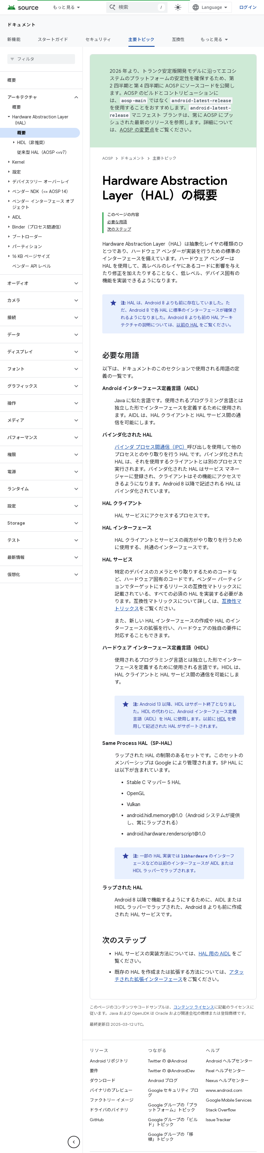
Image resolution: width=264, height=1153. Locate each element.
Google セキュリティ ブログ (173, 1093)
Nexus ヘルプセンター (227, 1080)
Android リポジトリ (109, 1061)
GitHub (97, 1119)
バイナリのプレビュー (111, 1090)
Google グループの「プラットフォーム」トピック (173, 1107)
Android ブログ (163, 1080)
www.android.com (224, 1090)
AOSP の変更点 (137, 130)
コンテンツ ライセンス (193, 1007)
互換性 (178, 39)
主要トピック (164, 158)
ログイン (248, 7)
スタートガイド (53, 39)
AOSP (107, 158)
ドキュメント (21, 25)
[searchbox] (41, 59)
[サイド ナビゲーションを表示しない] (74, 1142)
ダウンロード (102, 1080)
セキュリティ (98, 39)
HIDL (221, 719)
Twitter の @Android (167, 1061)
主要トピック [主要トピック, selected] (141, 39)
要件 (94, 1070)
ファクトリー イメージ (112, 1100)
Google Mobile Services (228, 1100)
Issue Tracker (218, 1119)
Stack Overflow (221, 1110)
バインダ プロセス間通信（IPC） (151, 447)
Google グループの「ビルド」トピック (173, 1122)
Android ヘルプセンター (229, 1061)
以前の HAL (187, 325)
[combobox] (137, 7)
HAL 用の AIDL (214, 954)
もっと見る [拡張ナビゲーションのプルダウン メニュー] (64, 7)
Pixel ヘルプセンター (225, 1070)
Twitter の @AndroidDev (171, 1070)
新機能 (14, 39)
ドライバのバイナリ (109, 1110)
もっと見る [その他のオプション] (211, 39)
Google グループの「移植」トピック (170, 1137)
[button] (36, 97)
